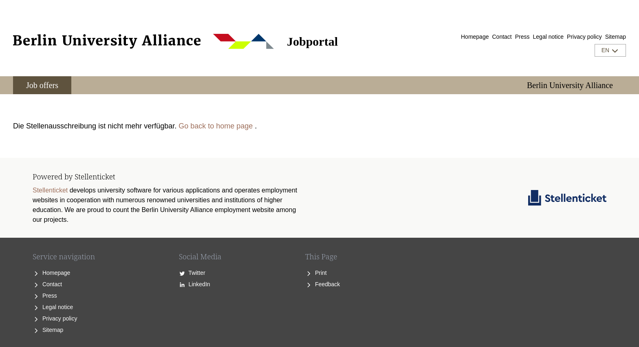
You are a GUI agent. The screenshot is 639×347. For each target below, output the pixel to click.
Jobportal (312, 41)
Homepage (475, 36)
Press (522, 36)
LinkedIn (194, 284)
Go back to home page (215, 126)
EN (610, 50)
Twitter (192, 273)
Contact (501, 36)
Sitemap (615, 36)
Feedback (322, 284)
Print (316, 273)
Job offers (42, 85)
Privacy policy (584, 36)
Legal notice (548, 36)
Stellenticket (50, 190)
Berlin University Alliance (570, 85)
